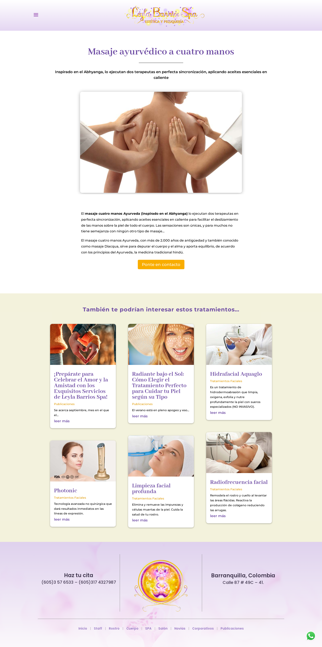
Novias (179, 628)
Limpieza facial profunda (151, 488)
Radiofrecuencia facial (239, 482)
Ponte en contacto (161, 264)
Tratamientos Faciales (70, 497)
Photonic (65, 490)
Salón (163, 628)
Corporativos (203, 628)
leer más (62, 421)
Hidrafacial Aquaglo (236, 374)
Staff (98, 628)
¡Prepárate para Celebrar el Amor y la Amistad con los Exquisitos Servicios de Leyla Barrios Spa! (81, 386)
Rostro (114, 628)
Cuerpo (132, 628)
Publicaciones (64, 404)
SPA (148, 628)
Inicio (82, 628)
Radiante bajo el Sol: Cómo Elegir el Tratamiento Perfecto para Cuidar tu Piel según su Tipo (159, 386)
